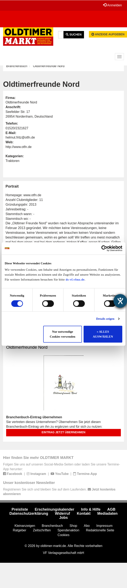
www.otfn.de (32, 195)
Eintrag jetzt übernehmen (63, 432)
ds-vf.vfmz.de (75, 279)
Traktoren (12, 161)
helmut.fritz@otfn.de (20, 137)
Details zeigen (105, 318)
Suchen (74, 34)
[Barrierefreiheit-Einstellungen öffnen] (120, 301)
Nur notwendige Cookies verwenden (62, 334)
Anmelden (112, 5)
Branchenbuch (16, 66)
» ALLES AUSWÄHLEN (103, 334)
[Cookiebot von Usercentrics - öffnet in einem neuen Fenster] (104, 248)
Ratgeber (19, 530)
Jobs (63, 518)
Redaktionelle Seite (100, 530)
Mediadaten (107, 513)
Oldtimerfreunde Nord (27, 347)
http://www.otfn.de (19, 147)
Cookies (63, 535)
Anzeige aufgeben (108, 34)
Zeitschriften (42, 530)
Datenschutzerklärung (28, 513)
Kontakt (84, 513)
